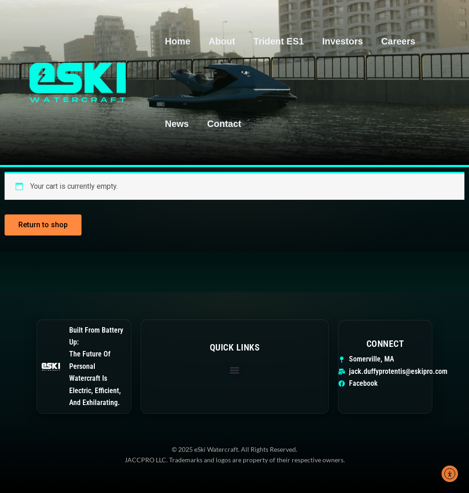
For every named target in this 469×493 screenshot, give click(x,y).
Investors (342, 41)
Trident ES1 (278, 41)
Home (178, 41)
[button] (234, 370)
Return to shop (43, 224)
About (222, 41)
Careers (398, 41)
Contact (224, 124)
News (177, 124)
